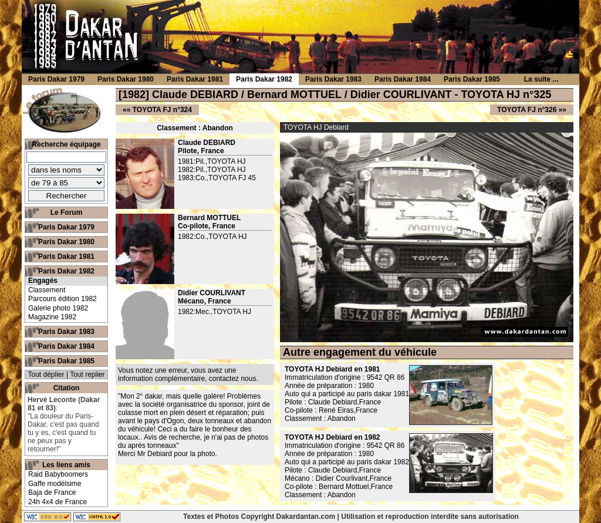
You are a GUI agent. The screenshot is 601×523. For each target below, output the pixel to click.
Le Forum (66, 212)
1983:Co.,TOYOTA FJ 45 (217, 178)
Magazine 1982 (52, 317)
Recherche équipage (66, 144)
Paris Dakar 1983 (66, 332)
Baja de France (52, 492)
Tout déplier (46, 374)
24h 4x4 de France (57, 502)
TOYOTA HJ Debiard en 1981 (332, 369)
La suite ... (541, 79)
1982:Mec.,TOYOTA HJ (214, 312)
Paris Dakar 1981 (66, 256)
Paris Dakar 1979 (66, 227)
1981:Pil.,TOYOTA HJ (212, 161)
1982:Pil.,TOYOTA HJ (212, 170)
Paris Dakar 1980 (66, 242)
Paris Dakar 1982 (66, 271)
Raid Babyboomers (58, 474)
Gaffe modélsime (55, 484)
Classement (46, 290)
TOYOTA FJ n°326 (526, 110)
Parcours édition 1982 (62, 299)
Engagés (43, 280)
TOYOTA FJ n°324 (162, 110)
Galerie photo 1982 (58, 308)
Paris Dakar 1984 (66, 346)
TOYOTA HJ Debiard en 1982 (332, 437)
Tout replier (87, 374)
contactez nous (232, 378)
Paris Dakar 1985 (66, 361)
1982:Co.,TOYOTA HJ (212, 236)
